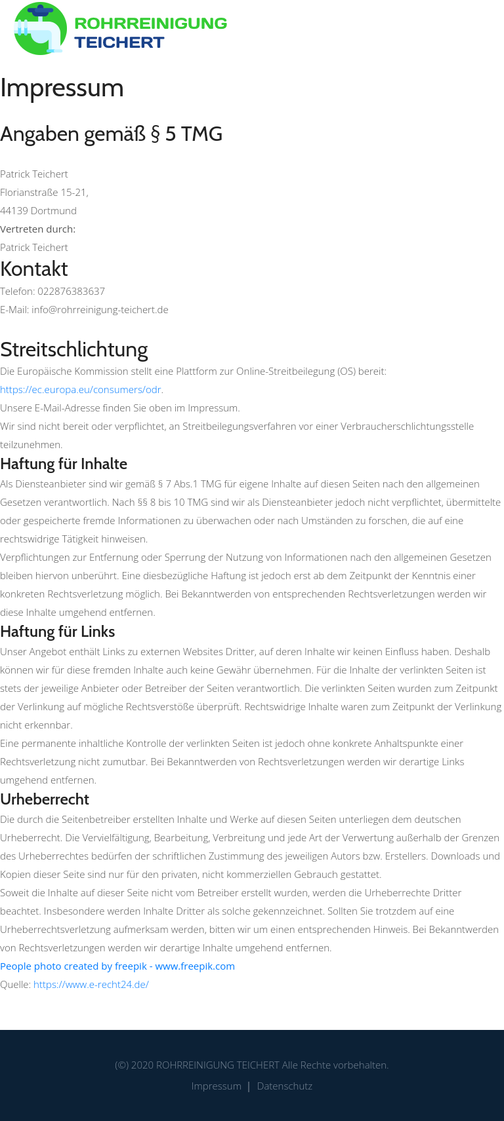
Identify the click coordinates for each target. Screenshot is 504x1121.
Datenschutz (284, 1085)
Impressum (217, 1085)
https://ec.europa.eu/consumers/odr (80, 389)
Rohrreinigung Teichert (218, 1064)
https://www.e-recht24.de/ (91, 984)
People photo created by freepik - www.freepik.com (117, 965)
